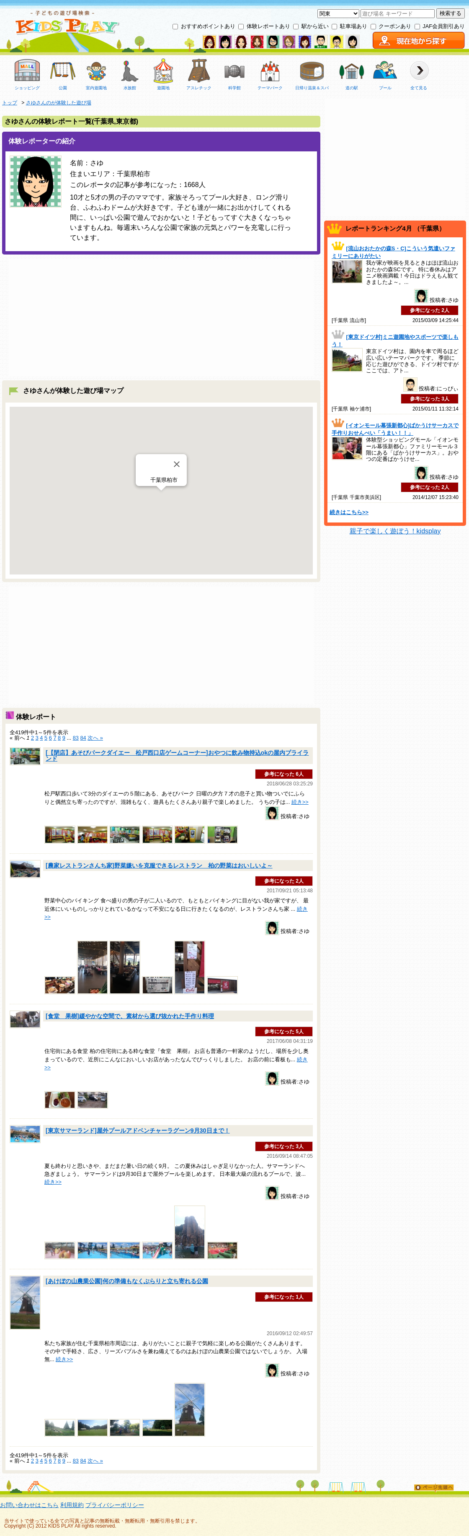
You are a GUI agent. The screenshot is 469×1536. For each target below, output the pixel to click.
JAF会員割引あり (444, 26)
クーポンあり (395, 26)
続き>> (300, 802)
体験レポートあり (268, 26)
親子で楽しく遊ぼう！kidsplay (395, 531)
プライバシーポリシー (114, 1505)
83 (76, 738)
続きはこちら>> (349, 512)
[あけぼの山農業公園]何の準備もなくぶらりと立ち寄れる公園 (127, 1281)
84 (83, 738)
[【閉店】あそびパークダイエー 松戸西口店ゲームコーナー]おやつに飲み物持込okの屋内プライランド (177, 755)
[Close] (177, 464)
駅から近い (315, 26)
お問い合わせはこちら (29, 1505)
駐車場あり (353, 26)
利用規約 (72, 1505)
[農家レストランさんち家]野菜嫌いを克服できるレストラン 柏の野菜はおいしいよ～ (159, 865)
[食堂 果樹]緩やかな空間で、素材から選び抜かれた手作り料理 (130, 1016)
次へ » (95, 738)
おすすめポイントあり (208, 26)
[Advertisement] (161, 317)
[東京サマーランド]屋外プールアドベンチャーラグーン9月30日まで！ (138, 1130)
